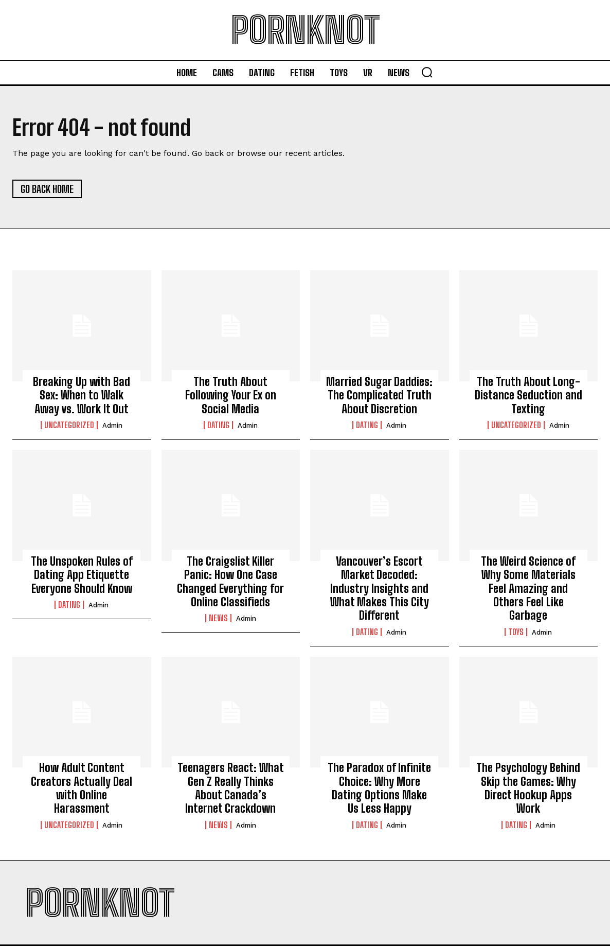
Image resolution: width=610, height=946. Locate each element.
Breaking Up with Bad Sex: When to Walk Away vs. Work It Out (81, 395)
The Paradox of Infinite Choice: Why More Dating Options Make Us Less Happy (379, 788)
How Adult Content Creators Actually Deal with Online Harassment (81, 788)
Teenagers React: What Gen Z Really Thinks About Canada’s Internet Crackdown (230, 788)
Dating (218, 425)
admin (112, 425)
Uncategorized (69, 425)
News (218, 618)
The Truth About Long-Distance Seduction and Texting (528, 395)
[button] (427, 72)
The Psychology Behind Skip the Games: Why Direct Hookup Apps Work (528, 788)
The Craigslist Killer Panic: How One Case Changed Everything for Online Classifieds (230, 581)
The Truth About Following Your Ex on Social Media (230, 395)
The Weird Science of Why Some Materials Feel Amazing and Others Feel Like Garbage (528, 588)
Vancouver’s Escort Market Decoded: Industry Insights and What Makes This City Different (379, 588)
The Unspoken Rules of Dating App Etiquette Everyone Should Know (82, 574)
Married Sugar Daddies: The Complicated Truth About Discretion (379, 395)
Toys (516, 632)
